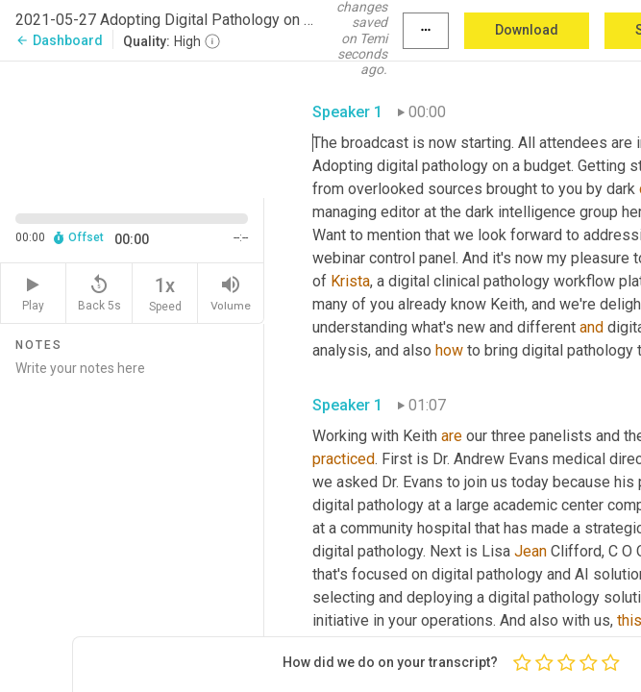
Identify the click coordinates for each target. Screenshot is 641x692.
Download (526, 29)
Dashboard (59, 40)
